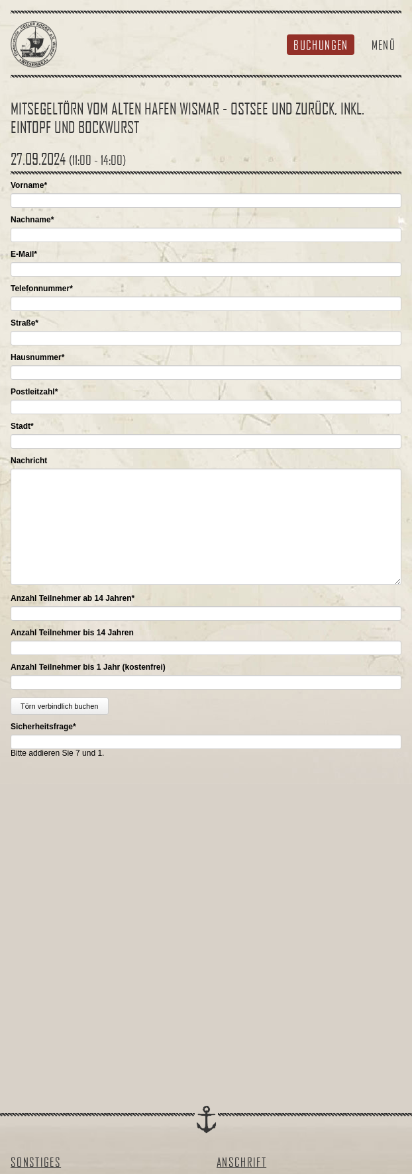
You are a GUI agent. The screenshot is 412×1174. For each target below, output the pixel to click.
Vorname (29, 185)
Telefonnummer (42, 289)
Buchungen (320, 44)
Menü (383, 44)
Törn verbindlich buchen (59, 706)
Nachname (32, 220)
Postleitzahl (34, 392)
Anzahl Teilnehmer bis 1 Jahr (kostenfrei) (88, 667)
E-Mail (24, 254)
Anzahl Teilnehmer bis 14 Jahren (72, 633)
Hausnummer (37, 357)
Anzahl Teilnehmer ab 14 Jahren (72, 598)
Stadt (22, 426)
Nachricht (29, 461)
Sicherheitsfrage (43, 727)
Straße (24, 323)
